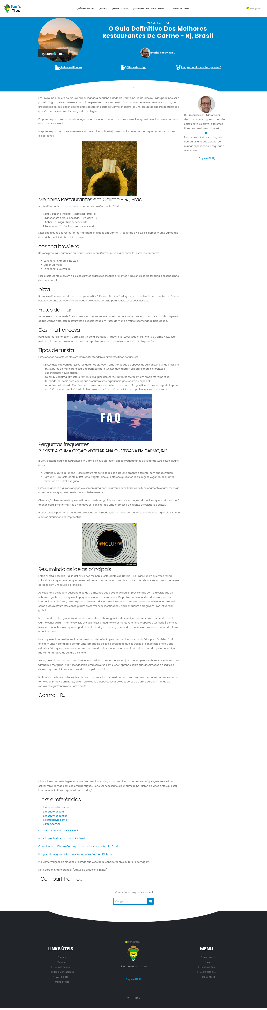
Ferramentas (120, 8)
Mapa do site (62, 981)
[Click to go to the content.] (133, 88)
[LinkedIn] (206, 132)
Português (254, 8)
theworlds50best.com (58, 807)
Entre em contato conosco (149, 8)
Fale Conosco (208, 976)
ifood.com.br (52, 824)
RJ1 (167, 23)
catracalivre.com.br (57, 820)
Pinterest (62, 962)
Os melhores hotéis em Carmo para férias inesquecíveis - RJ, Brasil (78, 846)
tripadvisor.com (54, 811)
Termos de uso (62, 967)
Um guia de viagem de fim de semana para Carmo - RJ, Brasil (75, 854)
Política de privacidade (62, 971)
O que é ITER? (206, 158)
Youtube (62, 957)
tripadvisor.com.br (56, 815)
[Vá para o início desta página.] (133, 913)
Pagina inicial (154, 23)
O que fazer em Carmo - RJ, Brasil (58, 830)
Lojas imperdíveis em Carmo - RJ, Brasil (61, 838)
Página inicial (85, 8)
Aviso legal (62, 976)
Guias (103, 8)
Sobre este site (180, 8)
